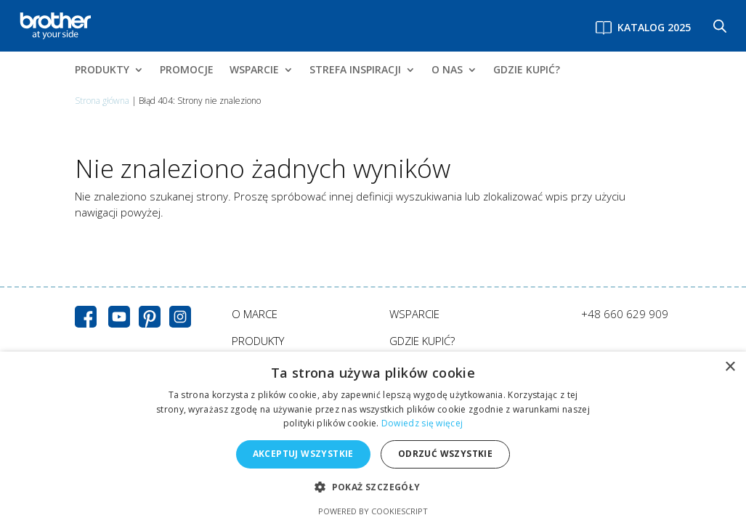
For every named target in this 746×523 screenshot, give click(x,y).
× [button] (729, 367)
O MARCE (254, 314)
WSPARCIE (254, 70)
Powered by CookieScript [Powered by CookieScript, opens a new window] (373, 511)
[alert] (373, 437)
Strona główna (102, 100)
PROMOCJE (187, 70)
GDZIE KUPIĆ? (526, 70)
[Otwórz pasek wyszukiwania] (720, 26)
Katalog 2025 (654, 27)
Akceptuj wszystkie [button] (303, 453)
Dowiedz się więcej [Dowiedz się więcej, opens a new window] (422, 423)
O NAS (447, 70)
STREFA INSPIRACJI (355, 70)
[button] (372, 487)
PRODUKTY (102, 70)
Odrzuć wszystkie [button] (445, 453)
